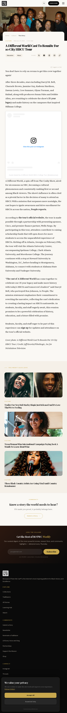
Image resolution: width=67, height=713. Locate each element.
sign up (24, 327)
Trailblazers (7, 597)
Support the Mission (10, 651)
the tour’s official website (31, 217)
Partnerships (7, 646)
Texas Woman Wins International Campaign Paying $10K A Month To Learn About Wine (31, 445)
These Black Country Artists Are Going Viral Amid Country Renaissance (30, 484)
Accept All (30, 695)
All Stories (6, 602)
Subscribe (54, 3)
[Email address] (25, 551)
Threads (5, 674)
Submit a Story (33, 516)
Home (7, 36)
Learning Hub (7, 608)
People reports (38, 209)
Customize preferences (30, 709)
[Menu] (63, 3)
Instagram (6, 669)
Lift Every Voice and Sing (11, 641)
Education (10, 55)
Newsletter (6, 630)
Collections (7, 592)
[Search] (44, 3)
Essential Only (30, 702)
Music (19, 55)
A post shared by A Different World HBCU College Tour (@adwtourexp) (33, 175)
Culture (13, 36)
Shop (4, 656)
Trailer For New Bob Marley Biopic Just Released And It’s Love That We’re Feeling (32, 406)
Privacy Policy (10, 689)
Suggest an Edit (56, 67)
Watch (5, 613)
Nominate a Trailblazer (10, 635)
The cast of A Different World (21, 278)
